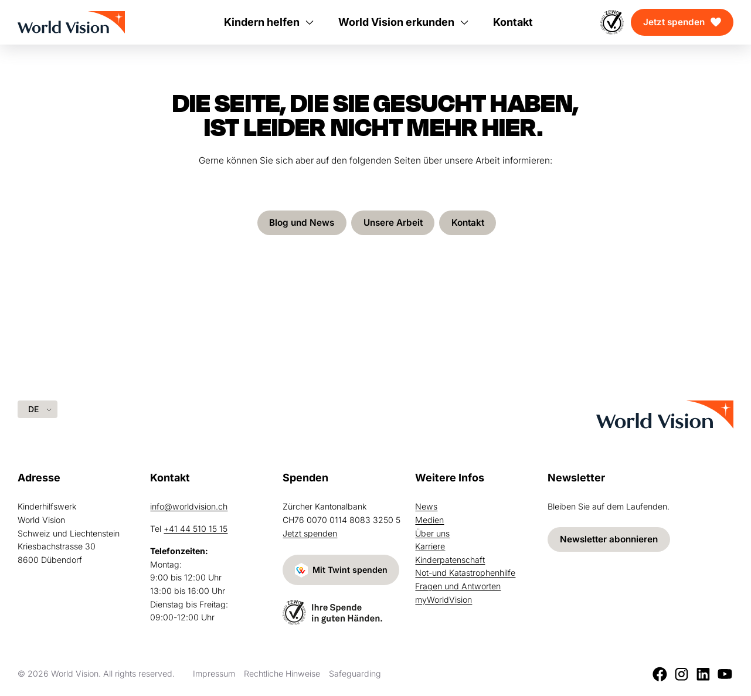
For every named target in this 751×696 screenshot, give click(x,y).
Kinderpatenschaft (450, 560)
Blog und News (301, 222)
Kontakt (467, 222)
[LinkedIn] (703, 674)
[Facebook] (659, 674)
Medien (429, 520)
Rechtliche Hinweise (282, 673)
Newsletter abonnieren (609, 539)
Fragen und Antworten (458, 586)
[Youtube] (724, 674)
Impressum (214, 673)
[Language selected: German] (37, 409)
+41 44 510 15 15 (195, 529)
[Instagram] (681, 674)
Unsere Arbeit (393, 222)
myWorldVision (443, 600)
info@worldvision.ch (188, 506)
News (426, 506)
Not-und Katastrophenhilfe (465, 573)
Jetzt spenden (674, 22)
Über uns (432, 533)
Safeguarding (355, 673)
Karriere (430, 546)
